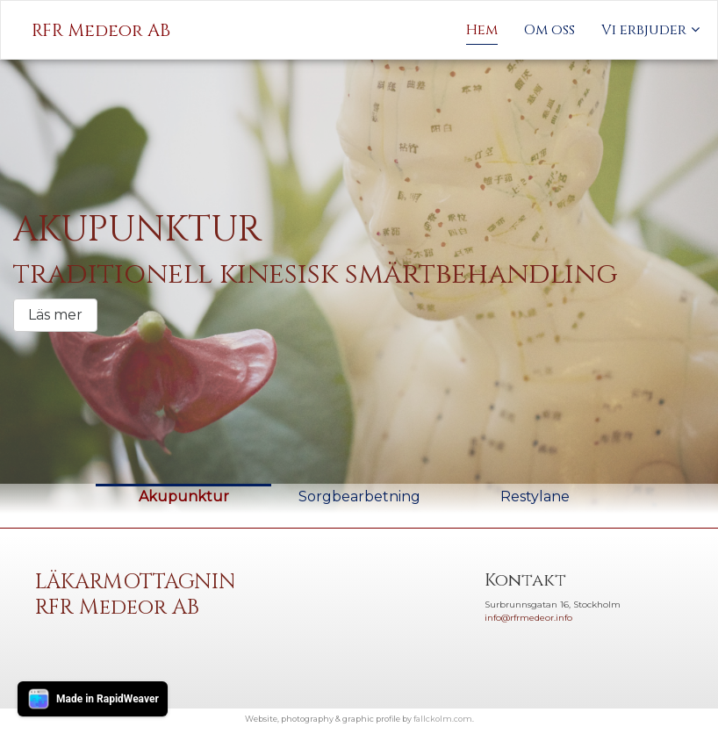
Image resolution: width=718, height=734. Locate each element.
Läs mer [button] (55, 314)
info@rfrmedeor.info (528, 617)
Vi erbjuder (643, 30)
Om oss (549, 30)
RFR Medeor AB (101, 30)
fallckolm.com (442, 718)
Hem (482, 30)
